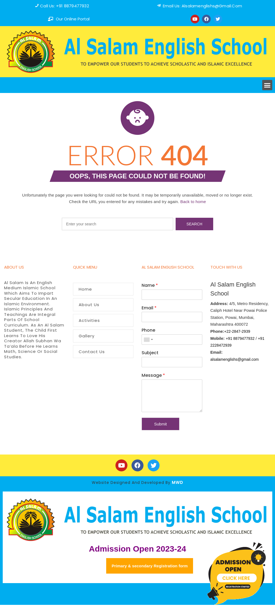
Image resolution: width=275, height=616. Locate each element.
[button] (267, 85)
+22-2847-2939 (237, 331)
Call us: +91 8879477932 (64, 6)
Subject (150, 353)
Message (153, 375)
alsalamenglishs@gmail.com (234, 359)
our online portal (73, 19)
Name (150, 285)
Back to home (193, 201)
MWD (177, 482)
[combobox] (148, 339)
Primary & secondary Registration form (150, 566)
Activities (89, 320)
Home (85, 289)
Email (149, 308)
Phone (148, 330)
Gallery (86, 336)
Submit (160, 424)
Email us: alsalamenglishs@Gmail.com (202, 6)
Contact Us (92, 351)
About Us (89, 304)
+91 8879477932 (240, 338)
